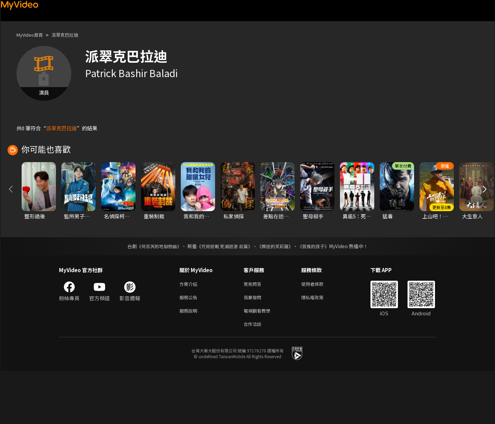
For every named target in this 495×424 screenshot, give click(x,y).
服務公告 (189, 347)
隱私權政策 (318, 347)
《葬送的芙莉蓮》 (277, 295)
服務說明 (189, 362)
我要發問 (254, 347)
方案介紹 (189, 333)
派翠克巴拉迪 (71, 34)
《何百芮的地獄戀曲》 (154, 295)
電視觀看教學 (259, 362)
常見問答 (254, 333)
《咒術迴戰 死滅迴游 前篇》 (224, 295)
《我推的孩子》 (318, 295)
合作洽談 (254, 376)
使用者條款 (318, 333)
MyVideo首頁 (32, 34)
